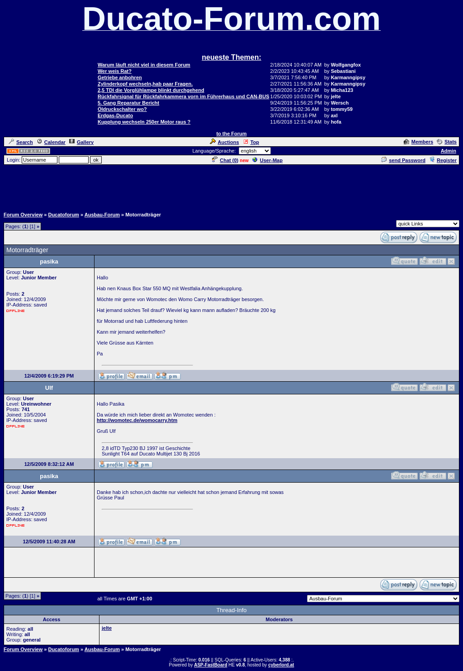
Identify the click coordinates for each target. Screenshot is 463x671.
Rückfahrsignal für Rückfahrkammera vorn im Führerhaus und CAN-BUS (183, 96)
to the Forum (231, 133)
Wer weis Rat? (115, 71)
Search (21, 142)
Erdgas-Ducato (115, 115)
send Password (403, 160)
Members (418, 141)
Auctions (224, 142)
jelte (107, 628)
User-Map (267, 160)
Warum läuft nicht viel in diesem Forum (144, 64)
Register (443, 160)
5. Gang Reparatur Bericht (128, 102)
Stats (447, 141)
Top (251, 142)
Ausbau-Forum (102, 214)
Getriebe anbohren (120, 77)
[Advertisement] (231, 186)
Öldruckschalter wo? (122, 109)
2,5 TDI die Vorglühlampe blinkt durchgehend (151, 90)
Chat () (225, 160)
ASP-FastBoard (210, 664)
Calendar (51, 142)
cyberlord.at (281, 664)
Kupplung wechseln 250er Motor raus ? (144, 122)
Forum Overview (23, 214)
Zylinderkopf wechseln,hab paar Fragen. (145, 83)
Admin (448, 150)
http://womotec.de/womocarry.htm (137, 420)
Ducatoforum (63, 214)
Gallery (81, 142)
